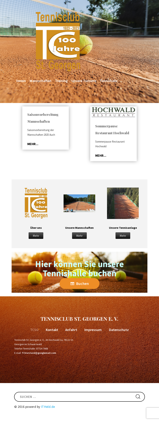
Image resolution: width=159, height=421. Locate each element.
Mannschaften (40, 80)
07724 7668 (42, 348)
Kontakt (52, 329)
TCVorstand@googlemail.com (39, 353)
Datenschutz (119, 329)
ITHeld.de (48, 407)
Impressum (93, 329)
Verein (21, 80)
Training (61, 80)
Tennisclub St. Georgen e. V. (79, 318)
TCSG (34, 329)
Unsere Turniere (83, 80)
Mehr (36, 235)
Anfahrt (71, 329)
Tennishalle (109, 80)
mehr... (32, 144)
